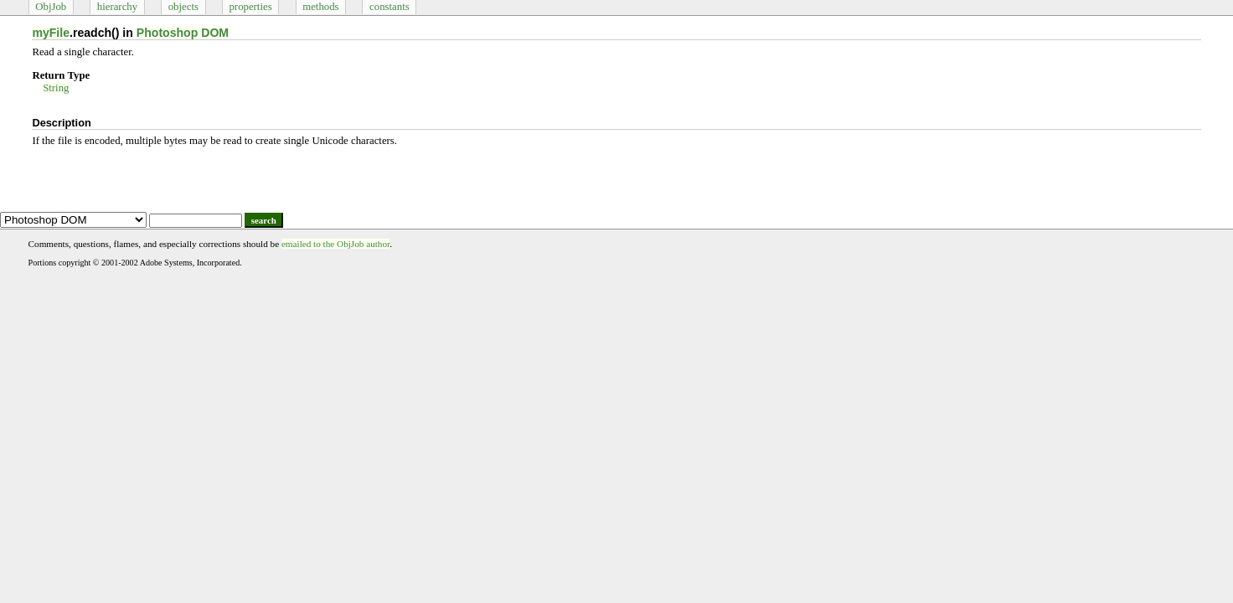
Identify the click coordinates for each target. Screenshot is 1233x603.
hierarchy (117, 7)
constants (389, 7)
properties (250, 7)
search (263, 220)
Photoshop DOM (183, 32)
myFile (51, 32)
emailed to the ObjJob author (335, 244)
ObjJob (50, 7)
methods (320, 7)
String (56, 88)
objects (183, 7)
